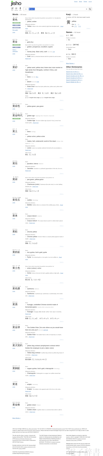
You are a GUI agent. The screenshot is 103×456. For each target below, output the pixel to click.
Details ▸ (61, 35)
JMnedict (31, 435)
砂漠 (38, 81)
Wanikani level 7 (16, 27)
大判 (54, 51)
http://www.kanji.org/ (44, 440)
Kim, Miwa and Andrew (31, 428)
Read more (28, 58)
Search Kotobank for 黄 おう (74, 80)
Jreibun (20, 448)
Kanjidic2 (26, 435)
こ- (78, 24)
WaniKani (27, 453)
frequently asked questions (34, 430)
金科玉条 (45, 330)
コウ (75, 26)
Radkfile (14, 437)
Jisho (16, 3)
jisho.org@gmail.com (76, 428)
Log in (90, 1)
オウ (79, 26)
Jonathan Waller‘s (81, 451)
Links (13, 32)
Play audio (15, 30)
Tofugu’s (32, 451)
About (80, 1)
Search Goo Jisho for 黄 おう (74, 74)
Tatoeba (30, 445)
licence (21, 442)
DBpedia (82, 443)
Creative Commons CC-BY (29, 447)
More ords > (16, 418)
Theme (85, 1)
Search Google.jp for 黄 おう (74, 78)
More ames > (70, 63)
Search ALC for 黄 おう (72, 71)
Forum (76, 1)
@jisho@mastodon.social (59, 428)
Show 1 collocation (15, 50)
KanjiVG (68, 437)
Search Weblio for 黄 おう (73, 82)
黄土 (37, 77)
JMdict (22, 435)
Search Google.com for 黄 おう (75, 76)
